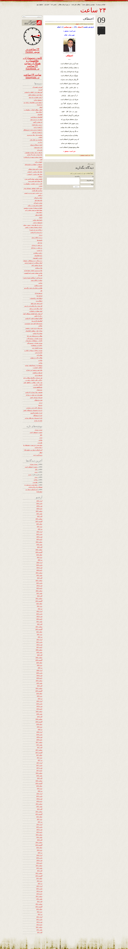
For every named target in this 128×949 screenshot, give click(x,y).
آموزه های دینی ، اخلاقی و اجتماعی (33, 92)
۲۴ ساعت (93, 10)
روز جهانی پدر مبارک (37, 245)
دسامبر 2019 (39, 680)
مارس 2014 (39, 858)
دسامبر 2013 (39, 865)
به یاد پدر (40, 142)
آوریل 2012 (39, 917)
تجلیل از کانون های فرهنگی (35, 169)
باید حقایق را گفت (37, 122)
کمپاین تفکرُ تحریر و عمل (35, 308)
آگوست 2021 (39, 629)
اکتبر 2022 (39, 596)
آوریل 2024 (39, 562)
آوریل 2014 (39, 855)
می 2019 (40, 698)
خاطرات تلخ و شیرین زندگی (35, 205)
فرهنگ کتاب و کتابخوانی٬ (36, 298)
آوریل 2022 (39, 611)
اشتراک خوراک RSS (30, 22)
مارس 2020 (39, 673)
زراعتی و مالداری (37, 253)
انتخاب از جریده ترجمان (36, 119)
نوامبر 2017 (39, 745)
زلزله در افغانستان (37, 258)
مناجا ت (40, 360)
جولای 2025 (39, 524)
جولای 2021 (39, 632)
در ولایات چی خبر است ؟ (35, 230)
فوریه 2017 (39, 768)
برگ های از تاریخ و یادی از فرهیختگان (32, 130)
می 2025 (40, 529)
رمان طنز (39, 242)
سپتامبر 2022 (39, 598)
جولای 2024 (39, 555)
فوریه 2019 (39, 706)
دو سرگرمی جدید (37, 455)
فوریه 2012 (39, 922)
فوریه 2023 (39, 585)
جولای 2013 (39, 878)
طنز (41, 290)
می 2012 (40, 914)
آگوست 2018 (39, 721)
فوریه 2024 (39, 567)
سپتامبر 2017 (39, 750)
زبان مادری (39, 250)
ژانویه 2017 (39, 770)
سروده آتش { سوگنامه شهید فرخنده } (32, 278)
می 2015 (40, 822)
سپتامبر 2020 (39, 657)
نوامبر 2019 (39, 683)
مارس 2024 (39, 565)
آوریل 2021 (39, 639)
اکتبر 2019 (39, 686)
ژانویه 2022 (39, 619)
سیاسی (40, 283)
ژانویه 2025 (39, 539)
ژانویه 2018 (39, 739)
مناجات (40, 363)
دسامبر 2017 (39, 742)
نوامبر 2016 (39, 775)
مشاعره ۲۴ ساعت (37, 333)
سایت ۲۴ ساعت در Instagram (32, 76)
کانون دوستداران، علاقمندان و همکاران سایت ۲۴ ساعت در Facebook (32, 63)
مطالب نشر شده (76, 4)
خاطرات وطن (38, 215)
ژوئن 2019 (39, 696)
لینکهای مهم (40, 4)
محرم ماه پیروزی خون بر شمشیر (33, 328)
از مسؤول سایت (38, 100)
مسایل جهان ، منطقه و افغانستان (33, 331)
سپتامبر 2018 (39, 719)
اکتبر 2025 (39, 516)
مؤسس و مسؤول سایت (88, 4)
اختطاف (88, 18)
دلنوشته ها (39, 240)
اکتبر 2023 (39, 578)
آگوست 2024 (39, 552)
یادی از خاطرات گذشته (36, 413)
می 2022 (40, 608)
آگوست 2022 (39, 601)
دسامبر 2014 (39, 834)
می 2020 (40, 668)
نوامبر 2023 (39, 575)
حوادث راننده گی (38, 203)
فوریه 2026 (39, 506)
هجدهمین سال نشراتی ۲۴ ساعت (33, 392)
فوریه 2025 (39, 537)
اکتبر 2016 (39, 778)
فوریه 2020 (39, 675)
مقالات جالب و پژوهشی (36, 357)
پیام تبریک (39, 150)
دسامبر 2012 (39, 896)
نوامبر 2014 (39, 837)
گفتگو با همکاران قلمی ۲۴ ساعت (33, 318)
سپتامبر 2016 (39, 781)
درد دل (40, 235)
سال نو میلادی (38, 268)
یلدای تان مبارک (38, 420)
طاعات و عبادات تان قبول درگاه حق (33, 288)
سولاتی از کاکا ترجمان (36, 280)
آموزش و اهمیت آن (37, 87)
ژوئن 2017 (39, 757)
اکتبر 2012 (39, 901)
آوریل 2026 (39, 501)
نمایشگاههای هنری (37, 387)
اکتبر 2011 (39, 932)
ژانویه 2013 (39, 894)
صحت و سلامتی (38, 285)
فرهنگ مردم (39, 301)
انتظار (40, 452)
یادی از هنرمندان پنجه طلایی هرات (33, 418)
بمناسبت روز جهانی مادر (36, 139)
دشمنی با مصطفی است (36, 432)
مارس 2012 (39, 919)
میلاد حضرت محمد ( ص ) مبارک (34, 370)
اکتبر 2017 (39, 747)
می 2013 (40, 883)
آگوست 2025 (39, 521)
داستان (40, 217)
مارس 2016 (39, 796)
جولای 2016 (39, 786)
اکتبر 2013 (39, 870)
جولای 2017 (39, 755)
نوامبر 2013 (39, 868)
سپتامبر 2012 (39, 904)
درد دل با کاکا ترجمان (36, 237)
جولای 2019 (39, 693)
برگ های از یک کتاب (37, 132)
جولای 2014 (39, 847)
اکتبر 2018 (39, 716)
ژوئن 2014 (39, 850)
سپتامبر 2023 (39, 580)
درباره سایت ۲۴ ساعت (36, 232)
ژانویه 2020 (39, 678)
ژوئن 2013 (39, 881)
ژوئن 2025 (39, 526)
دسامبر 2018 (39, 711)
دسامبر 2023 (39, 573)
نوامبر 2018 (39, 714)
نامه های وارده (38, 375)
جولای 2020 (39, 662)
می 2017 (40, 760)
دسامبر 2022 (39, 590)
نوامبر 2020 (39, 652)
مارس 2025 (39, 534)
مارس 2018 (39, 734)
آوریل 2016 (39, 793)
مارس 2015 (39, 827)
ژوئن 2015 (39, 819)
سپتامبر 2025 (39, 519)
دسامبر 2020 (39, 650)
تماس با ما (53, 4)
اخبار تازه (46, 4)
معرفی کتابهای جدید (37, 348)
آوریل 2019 (39, 701)
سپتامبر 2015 (39, 811)
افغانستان (39, 114)
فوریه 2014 (39, 860)
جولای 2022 (39, 603)
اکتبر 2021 (39, 624)
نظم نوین (40, 442)
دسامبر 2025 (39, 511)
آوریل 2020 (39, 670)
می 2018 (40, 729)
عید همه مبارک (38, 293)
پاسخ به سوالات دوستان (36, 145)
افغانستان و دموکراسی (36, 117)
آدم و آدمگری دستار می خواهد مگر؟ (33, 450)
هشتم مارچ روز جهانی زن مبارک (34, 395)
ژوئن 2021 (39, 634)
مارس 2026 (39, 503)
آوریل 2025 (39, 531)
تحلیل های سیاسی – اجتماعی (34, 172)
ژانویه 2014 (39, 863)
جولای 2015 (39, 816)
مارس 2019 (39, 703)
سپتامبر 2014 (39, 842)
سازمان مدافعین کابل (36, 265)
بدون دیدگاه (101, 27)
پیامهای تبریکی (38, 162)
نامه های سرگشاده (37, 372)
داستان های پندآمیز (37, 220)
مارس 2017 (39, 765)
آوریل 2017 (39, 763)
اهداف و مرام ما (100, 4)
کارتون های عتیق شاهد (36, 303)
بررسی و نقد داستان (37, 124)
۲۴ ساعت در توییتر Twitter (32, 50)
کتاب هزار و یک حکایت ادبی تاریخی (33, 306)
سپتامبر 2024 (39, 549)
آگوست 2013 (39, 876)
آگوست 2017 (39, 752)
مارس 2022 (39, 614)
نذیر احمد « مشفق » (85, 155)
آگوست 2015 (39, 814)
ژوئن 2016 (39, 788)
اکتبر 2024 (39, 547)
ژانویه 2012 (39, 924)
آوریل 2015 (39, 824)
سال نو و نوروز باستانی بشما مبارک (33, 270)
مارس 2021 (39, 642)
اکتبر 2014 (39, 840)
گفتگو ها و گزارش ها (37, 321)
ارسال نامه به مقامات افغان (35, 95)
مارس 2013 (39, 888)
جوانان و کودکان (38, 198)
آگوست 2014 (39, 845)
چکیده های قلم (38, 200)
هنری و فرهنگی (38, 400)
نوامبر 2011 (39, 929)
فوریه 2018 (39, 737)
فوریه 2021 (39, 644)
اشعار (77, 24)
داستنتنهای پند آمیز (37, 222)
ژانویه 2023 (39, 588)
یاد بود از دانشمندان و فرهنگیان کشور (32, 410)
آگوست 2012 (39, 906)
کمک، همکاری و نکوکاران (35, 311)
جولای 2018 (39, 724)
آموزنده (40, 89)
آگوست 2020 (39, 660)
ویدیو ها (40, 405)
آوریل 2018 (39, 732)
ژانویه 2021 (39, 647)
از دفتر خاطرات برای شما (35, 97)
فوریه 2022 (39, 616)
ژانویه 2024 (39, 570)
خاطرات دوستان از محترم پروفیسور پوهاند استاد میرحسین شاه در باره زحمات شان (33, 210)
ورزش (40, 402)
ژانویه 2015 (39, 832)
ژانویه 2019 (39, 709)
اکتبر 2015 (39, 809)
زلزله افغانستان (38, 255)
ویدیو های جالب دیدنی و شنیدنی (34, 408)
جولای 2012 (39, 909)
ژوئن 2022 (39, 606)
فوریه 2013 (39, 891)
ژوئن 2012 (39, 912)
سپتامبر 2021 (39, 626)
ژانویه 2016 (39, 801)
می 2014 (40, 852)
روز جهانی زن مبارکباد (36, 248)
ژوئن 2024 (39, 557)
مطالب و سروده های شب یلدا (34, 336)
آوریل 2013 (39, 886)
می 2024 (40, 560)
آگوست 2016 (39, 783)
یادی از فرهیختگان (37, 415)
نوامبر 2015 (39, 806)
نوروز (40, 437)
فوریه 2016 (39, 799)
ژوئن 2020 (39, 665)
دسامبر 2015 (39, 804)
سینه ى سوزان (38, 430)
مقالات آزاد (39, 355)
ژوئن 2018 (39, 727)
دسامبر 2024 (39, 542)
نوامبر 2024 (39, 544)
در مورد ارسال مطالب (64, 4)
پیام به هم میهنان (38, 147)
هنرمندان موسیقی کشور (36, 397)
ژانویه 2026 (39, 508)
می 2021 (40, 637)
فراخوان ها (39, 295)
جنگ (41, 435)
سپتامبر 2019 (39, 688)
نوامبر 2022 (39, 593)
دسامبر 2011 (39, 927)
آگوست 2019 (39, 691)
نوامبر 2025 (39, 513)
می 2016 (40, 791)
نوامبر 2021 (39, 621)
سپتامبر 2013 (39, 873)
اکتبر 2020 (39, 655)
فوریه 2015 (39, 829)
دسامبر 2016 (39, 773)
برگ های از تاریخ (38, 127)
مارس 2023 (39, 583)
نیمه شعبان (39, 390)
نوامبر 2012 (39, 899)
